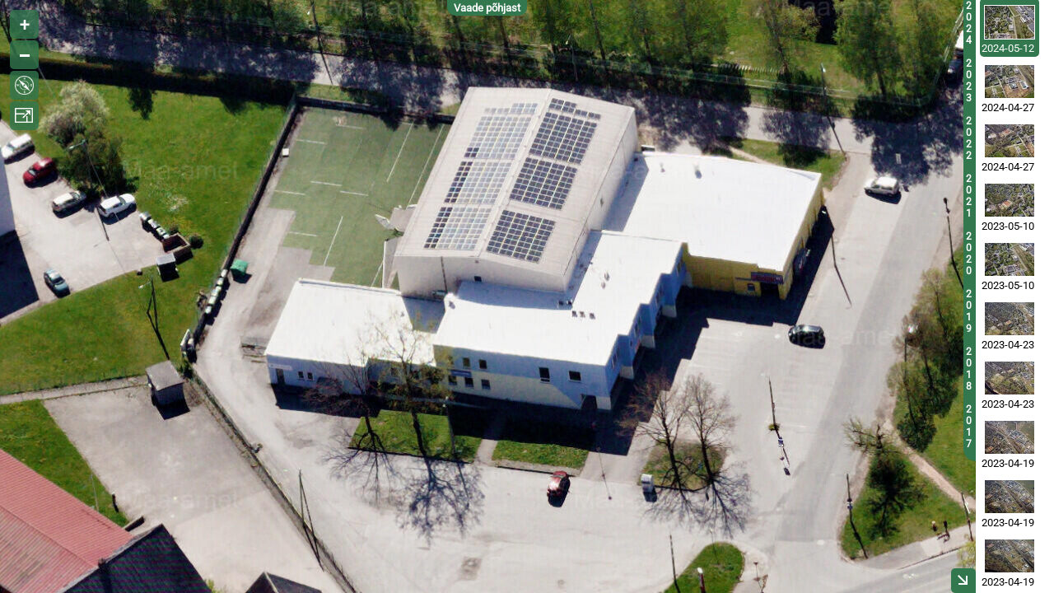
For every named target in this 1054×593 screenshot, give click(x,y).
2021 (969, 196)
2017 (969, 427)
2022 (969, 138)
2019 (969, 311)
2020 (969, 254)
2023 (969, 81)
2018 (969, 369)
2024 (969, 23)
